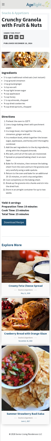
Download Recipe (14, 222)
